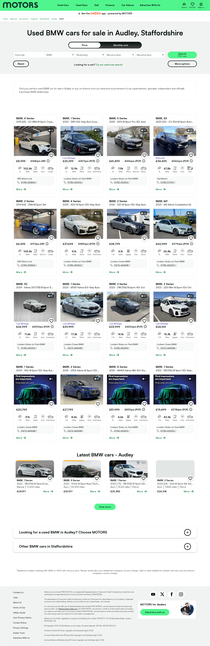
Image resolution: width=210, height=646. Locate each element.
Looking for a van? (98, 64)
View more (105, 506)
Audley (54, 19)
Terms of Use (19, 607)
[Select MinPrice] (120, 55)
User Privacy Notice (22, 617)
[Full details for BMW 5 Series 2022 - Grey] (81, 477)
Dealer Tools (19, 633)
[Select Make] (60, 55)
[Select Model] (90, 55)
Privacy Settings (20, 627)
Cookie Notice (20, 622)
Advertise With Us (21, 638)
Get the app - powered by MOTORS (105, 13)
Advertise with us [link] (155, 612)
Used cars (13, 19)
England (34, 19)
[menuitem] (63, 5)
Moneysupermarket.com (68, 609)
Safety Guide (19, 612)
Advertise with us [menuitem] (150, 5)
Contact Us (18, 592)
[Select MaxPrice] (150, 55)
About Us (17, 602)
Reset (21, 63)
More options (182, 63)
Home (5, 19)
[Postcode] (29, 55)
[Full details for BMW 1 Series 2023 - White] (34, 477)
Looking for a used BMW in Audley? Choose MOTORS (105, 532)
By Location (23, 19)
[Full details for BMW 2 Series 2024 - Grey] (175, 477)
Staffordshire (44, 19)
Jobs (15, 597)
